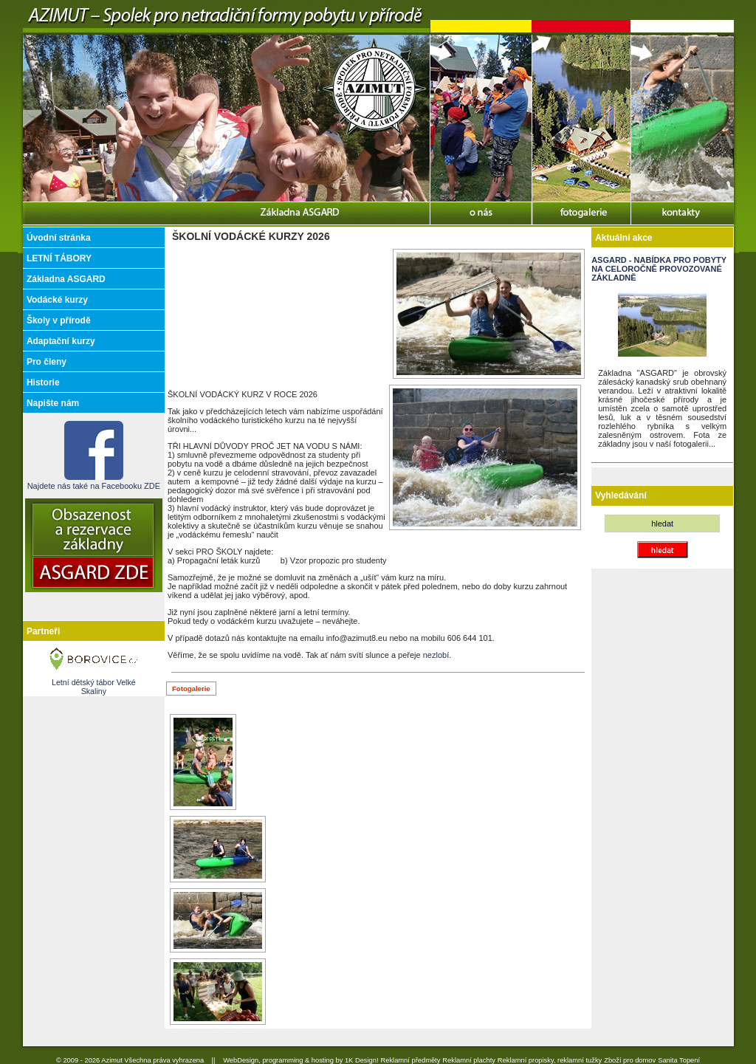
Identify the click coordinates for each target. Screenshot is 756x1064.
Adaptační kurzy (61, 341)
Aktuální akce (623, 238)
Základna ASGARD (66, 279)
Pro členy (46, 362)
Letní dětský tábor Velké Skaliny (94, 687)
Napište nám (53, 403)
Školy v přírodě (59, 320)
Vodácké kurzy (57, 300)
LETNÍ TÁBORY (59, 258)
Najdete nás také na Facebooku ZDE (93, 481)
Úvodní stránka (59, 238)
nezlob (435, 655)
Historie (43, 382)
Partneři (43, 631)
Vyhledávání (621, 495)
